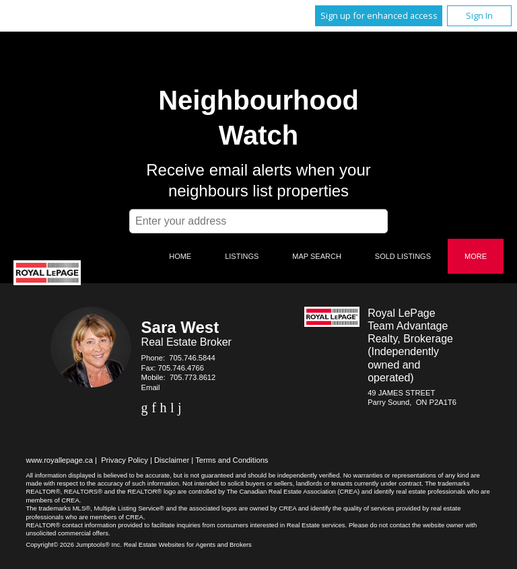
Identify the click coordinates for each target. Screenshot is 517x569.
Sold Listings (403, 256)
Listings (241, 256)
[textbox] (258, 221)
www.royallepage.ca (59, 460)
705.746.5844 (192, 358)
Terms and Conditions (231, 460)
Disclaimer (171, 460)
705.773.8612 (192, 377)
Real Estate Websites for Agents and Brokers (188, 544)
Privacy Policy (124, 460)
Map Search (316, 256)
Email (150, 387)
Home (180, 256)
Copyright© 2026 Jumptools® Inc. (74, 544)
